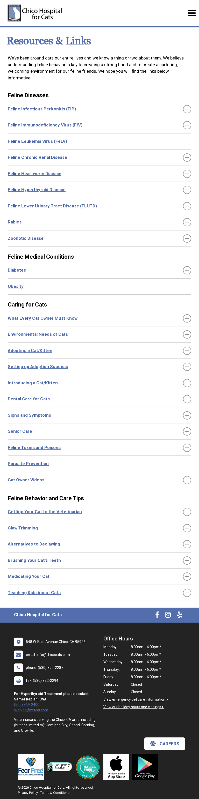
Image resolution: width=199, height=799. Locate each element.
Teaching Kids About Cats (34, 592)
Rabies (15, 222)
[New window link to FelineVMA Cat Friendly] (60, 767)
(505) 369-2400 (26, 705)
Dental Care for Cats (29, 398)
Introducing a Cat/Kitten (33, 382)
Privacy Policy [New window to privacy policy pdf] (28, 793)
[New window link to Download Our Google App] (146, 767)
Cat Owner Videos (26, 479)
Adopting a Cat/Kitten (30, 350)
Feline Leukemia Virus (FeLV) (37, 141)
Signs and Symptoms (29, 415)
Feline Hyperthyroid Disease (37, 189)
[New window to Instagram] (167, 616)
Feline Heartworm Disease (34, 173)
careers (164, 743)
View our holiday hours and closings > (133, 707)
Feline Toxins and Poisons (34, 447)
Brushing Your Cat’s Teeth (34, 560)
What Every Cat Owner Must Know (42, 318)
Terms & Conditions (54, 793)
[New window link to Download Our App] (117, 767)
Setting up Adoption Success (38, 366)
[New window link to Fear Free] (32, 767)
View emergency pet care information (134, 699)
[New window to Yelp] (179, 616)
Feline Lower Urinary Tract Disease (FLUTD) (52, 205)
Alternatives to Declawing (34, 544)
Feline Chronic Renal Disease (37, 157)
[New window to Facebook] (157, 616)
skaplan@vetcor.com (31, 710)
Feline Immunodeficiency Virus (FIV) (45, 125)
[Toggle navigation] (191, 13)
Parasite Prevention (28, 463)
